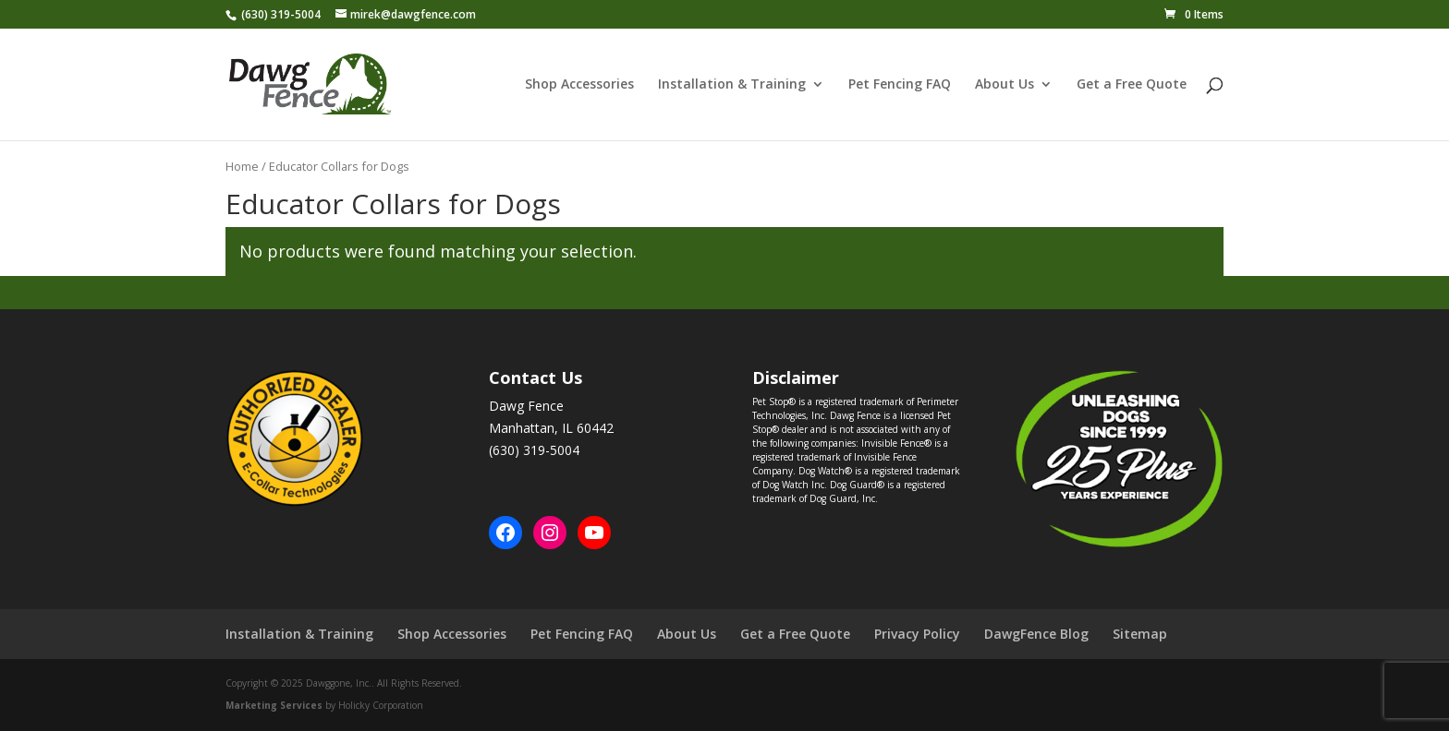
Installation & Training (732, 85)
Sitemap (1140, 633)
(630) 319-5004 (281, 14)
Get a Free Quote (1132, 85)
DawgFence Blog (1036, 633)
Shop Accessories (579, 85)
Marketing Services (274, 705)
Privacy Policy (917, 633)
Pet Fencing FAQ (899, 85)
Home (242, 166)
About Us (1004, 85)
